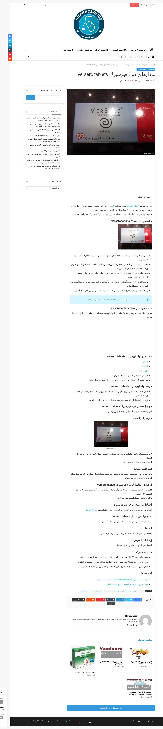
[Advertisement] (103, 174)
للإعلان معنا (114, 57)
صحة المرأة (59, 50)
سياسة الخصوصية (61, 720)
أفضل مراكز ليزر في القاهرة (43, 151)
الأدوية (104, 206)
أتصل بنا (52, 720)
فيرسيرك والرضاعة (77, 591)
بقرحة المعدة (84, 510)
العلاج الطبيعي (77, 50)
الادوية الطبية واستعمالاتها (131, 65)
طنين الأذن (135, 371)
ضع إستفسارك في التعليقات (103, 707)
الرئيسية (144, 65)
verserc (134, 591)
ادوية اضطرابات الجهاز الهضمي (113, 65)
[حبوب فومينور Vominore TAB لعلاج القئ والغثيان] (103, 651)
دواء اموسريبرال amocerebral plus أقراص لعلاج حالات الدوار (114, 580)
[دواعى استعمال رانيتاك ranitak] (75, 656)
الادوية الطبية (112, 50)
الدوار (137, 361)
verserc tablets (125, 206)
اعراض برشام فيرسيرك (112, 591)
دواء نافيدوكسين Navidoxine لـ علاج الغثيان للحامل (119, 584)
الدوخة (137, 366)
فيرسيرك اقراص (88, 591)
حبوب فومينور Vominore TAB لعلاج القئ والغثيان (100, 300)
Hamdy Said (140, 81)
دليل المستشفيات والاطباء (134, 57)
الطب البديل (94, 50)
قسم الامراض (131, 50)
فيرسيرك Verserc (99, 591)
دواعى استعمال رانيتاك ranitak (77, 671)
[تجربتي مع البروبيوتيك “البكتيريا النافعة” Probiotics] (131, 651)
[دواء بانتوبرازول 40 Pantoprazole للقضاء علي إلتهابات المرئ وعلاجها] (131, 683)
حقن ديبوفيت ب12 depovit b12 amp (40, 136)
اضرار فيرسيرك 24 (125, 591)
